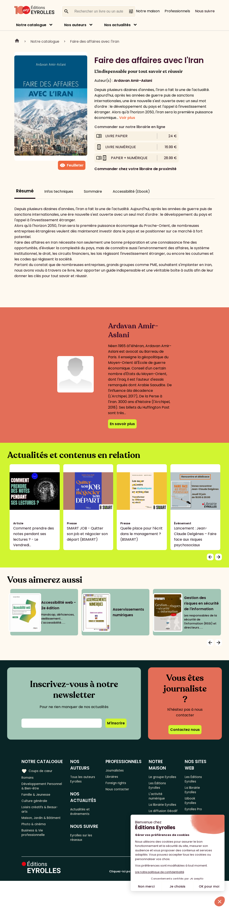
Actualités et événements (83, 814)
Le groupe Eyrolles (159, 779)
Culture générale (36, 805)
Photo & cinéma (35, 838)
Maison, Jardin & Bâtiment (35, 828)
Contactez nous (185, 729)
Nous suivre (205, 11)
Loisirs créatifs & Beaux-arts (42, 815)
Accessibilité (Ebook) (131, 191)
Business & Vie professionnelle (35, 849)
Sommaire (93, 191)
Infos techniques (58, 191)
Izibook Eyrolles (193, 812)
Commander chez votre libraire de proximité (135, 168)
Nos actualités (117, 24)
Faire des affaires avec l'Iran (94, 41)
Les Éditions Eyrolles (160, 792)
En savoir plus (122, 423)
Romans (28, 777)
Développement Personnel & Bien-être (41, 787)
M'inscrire (116, 723)
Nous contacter (121, 792)
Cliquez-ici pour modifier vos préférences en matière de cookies (158, 899)
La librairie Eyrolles (195, 799)
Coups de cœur (38, 770)
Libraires (114, 777)
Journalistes (117, 770)
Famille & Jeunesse (38, 798)
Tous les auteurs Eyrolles (86, 779)
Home (17, 41)
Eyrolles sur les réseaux (84, 842)
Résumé (25, 191)
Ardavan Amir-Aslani (133, 80)
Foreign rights (119, 785)
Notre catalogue (31, 24)
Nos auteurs (75, 24)
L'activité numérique (159, 805)
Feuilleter (72, 165)
